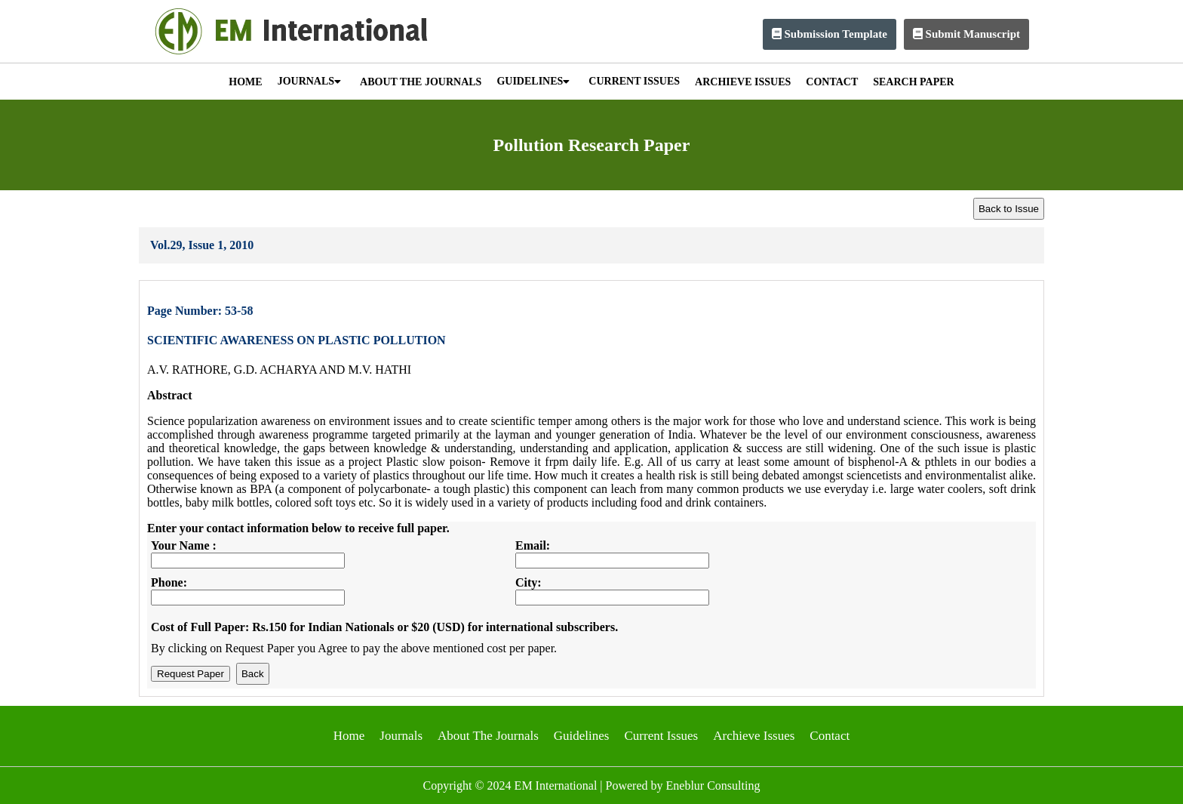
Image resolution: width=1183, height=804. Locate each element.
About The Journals (488, 736)
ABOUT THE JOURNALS (420, 82)
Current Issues (661, 736)
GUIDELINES (533, 81)
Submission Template (829, 34)
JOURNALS (309, 81)
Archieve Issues (753, 736)
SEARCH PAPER (913, 82)
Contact (830, 736)
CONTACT (832, 82)
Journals (400, 736)
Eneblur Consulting (713, 785)
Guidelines (582, 736)
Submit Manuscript (966, 34)
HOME (245, 82)
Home (349, 736)
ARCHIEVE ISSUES (743, 82)
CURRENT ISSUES (634, 81)
